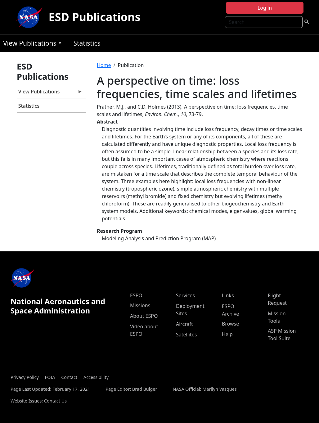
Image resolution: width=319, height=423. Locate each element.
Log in (265, 7)
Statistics (86, 43)
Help (227, 334)
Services (185, 295)
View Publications (31, 44)
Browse (230, 323)
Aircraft (184, 324)
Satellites (186, 334)
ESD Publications (95, 17)
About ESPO (144, 316)
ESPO (136, 295)
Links (228, 295)
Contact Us (55, 401)
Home (104, 65)
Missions (140, 305)
